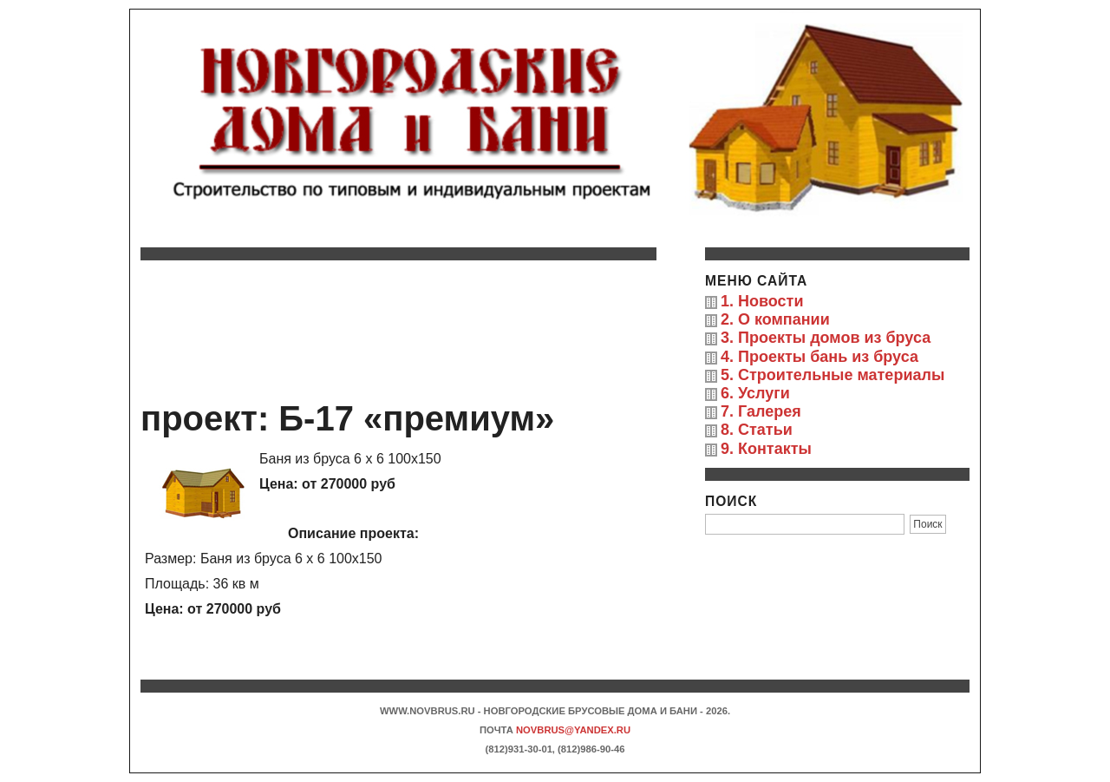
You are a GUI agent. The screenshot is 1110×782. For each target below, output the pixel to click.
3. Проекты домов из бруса (825, 337)
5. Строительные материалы (832, 375)
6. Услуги (755, 393)
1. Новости (762, 301)
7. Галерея (761, 411)
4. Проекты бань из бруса (819, 356)
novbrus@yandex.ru (573, 730)
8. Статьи (757, 429)
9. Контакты (766, 448)
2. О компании (775, 319)
